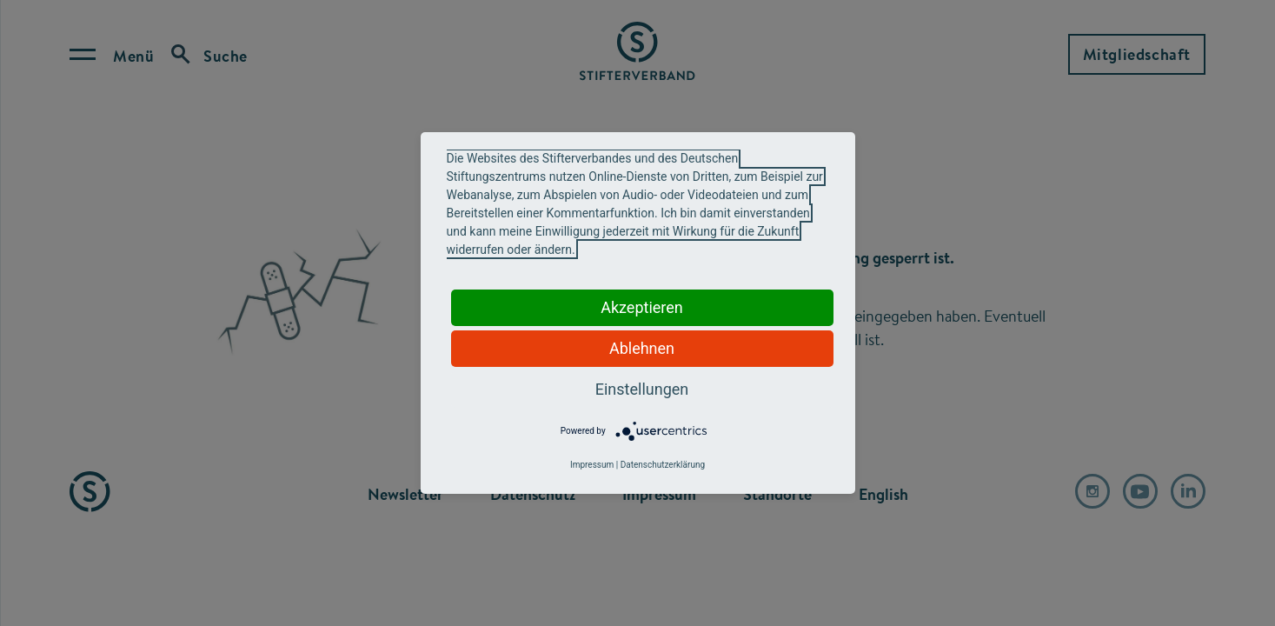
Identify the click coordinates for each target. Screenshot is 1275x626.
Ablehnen (641, 348)
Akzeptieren (642, 307)
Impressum (592, 465)
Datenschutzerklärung (663, 465)
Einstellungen (641, 389)
